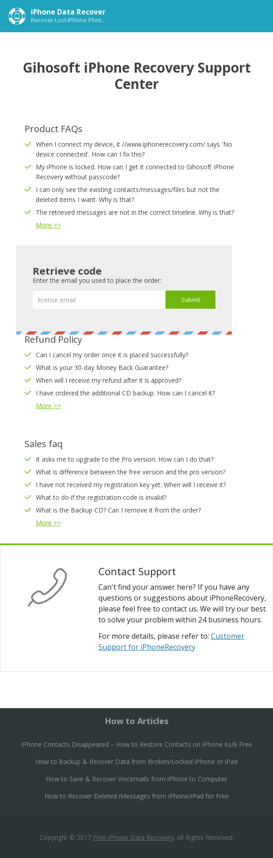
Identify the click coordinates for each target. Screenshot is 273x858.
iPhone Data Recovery (70, 11)
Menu (256, 15)
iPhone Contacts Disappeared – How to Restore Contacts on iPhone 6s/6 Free (136, 744)
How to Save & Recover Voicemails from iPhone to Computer (136, 778)
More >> (48, 225)
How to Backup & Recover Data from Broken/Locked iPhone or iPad (136, 761)
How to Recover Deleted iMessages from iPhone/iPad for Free (136, 796)
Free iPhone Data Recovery (133, 837)
